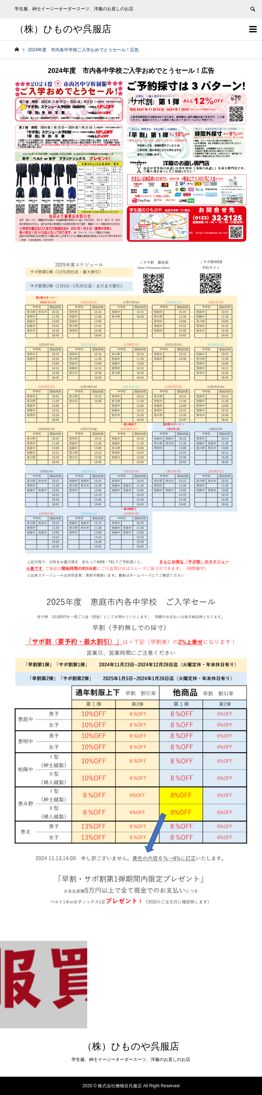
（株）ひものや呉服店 (63, 28)
